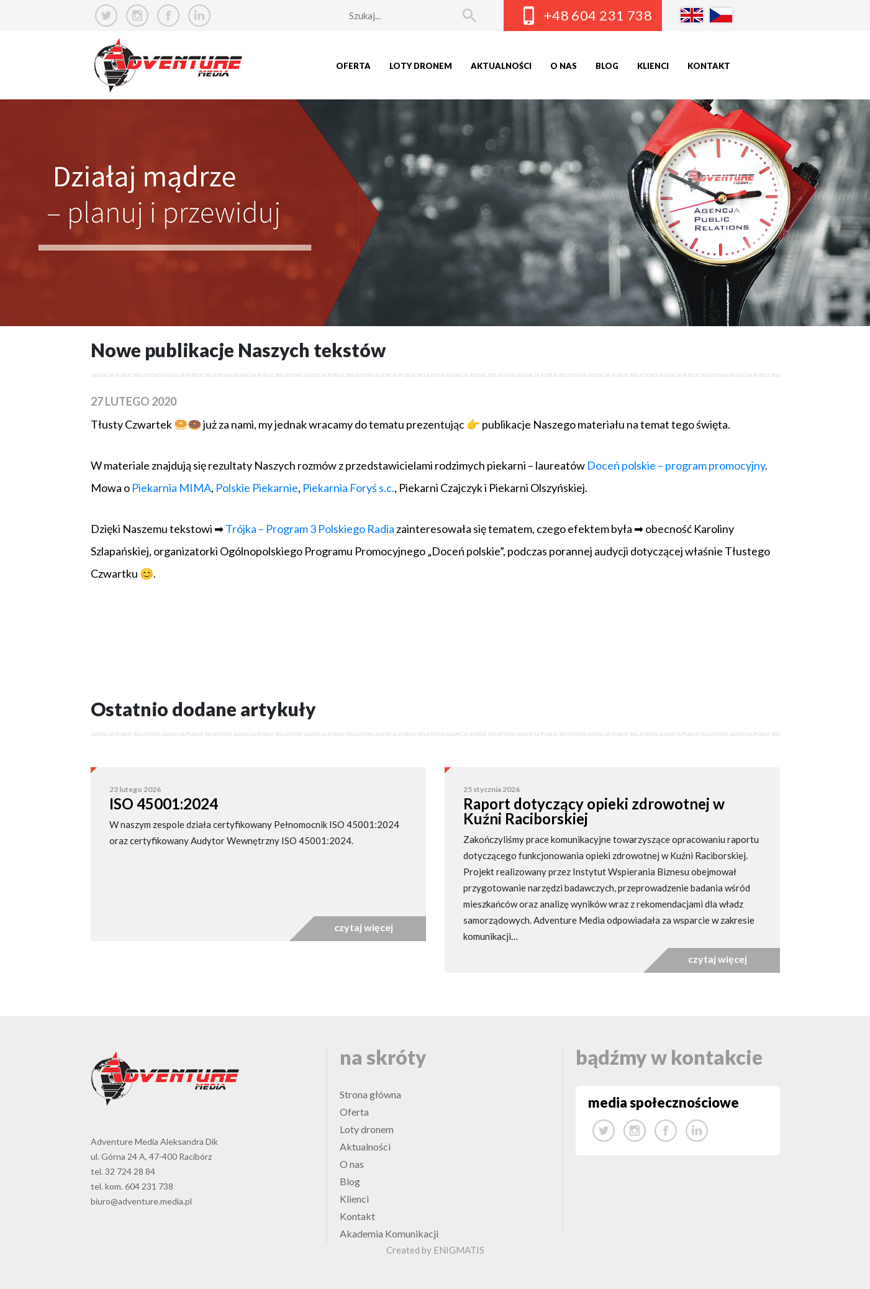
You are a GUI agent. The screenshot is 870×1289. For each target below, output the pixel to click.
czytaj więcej (363, 927)
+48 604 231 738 (598, 15)
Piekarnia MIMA (171, 487)
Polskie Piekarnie (256, 487)
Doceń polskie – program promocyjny (676, 465)
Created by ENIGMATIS (435, 1249)
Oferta (353, 66)
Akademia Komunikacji (389, 1233)
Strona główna (370, 1094)
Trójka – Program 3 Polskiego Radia (310, 528)
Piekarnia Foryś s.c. (348, 487)
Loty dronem (420, 66)
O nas (563, 66)
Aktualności (501, 66)
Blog (607, 66)
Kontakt (708, 66)
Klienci (653, 66)
